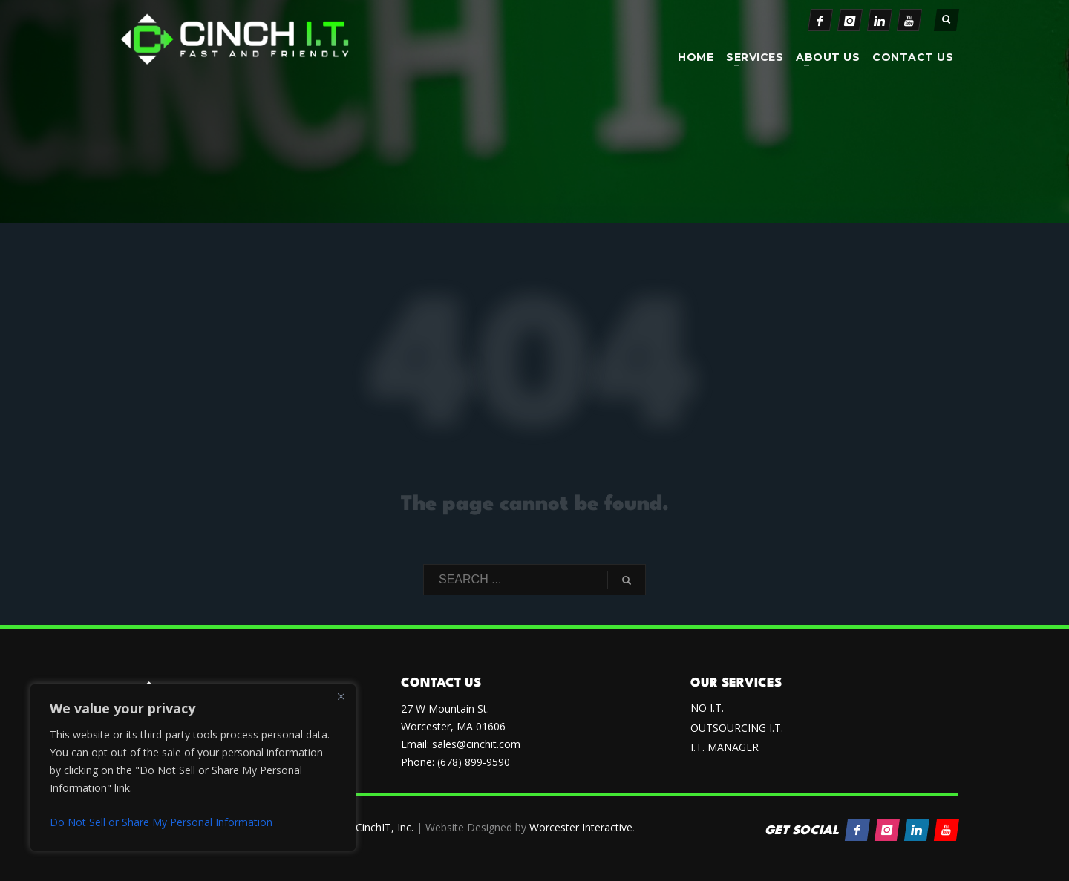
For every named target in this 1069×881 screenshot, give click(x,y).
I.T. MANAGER (724, 747)
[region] (193, 767)
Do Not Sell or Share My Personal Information (161, 822)
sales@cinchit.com (476, 744)
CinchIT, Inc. (384, 827)
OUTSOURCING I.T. (736, 728)
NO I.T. (707, 708)
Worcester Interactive (580, 827)
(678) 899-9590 (473, 762)
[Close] (341, 696)
